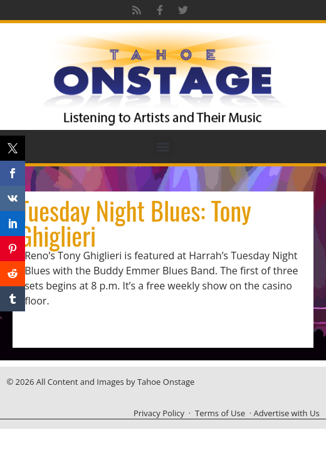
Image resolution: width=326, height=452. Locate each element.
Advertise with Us (287, 413)
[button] (163, 146)
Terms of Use (220, 413)
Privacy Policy (159, 413)
